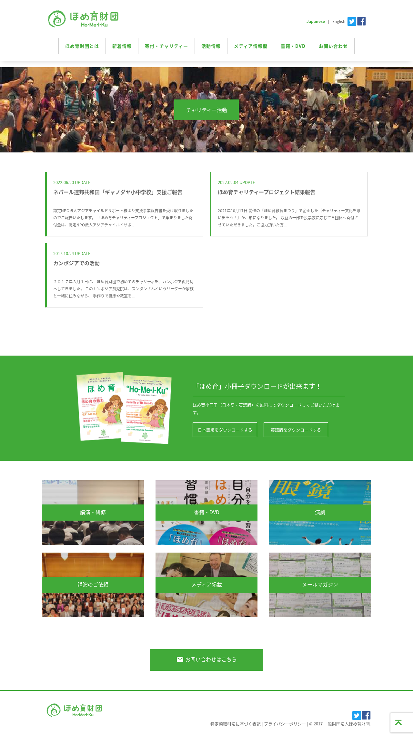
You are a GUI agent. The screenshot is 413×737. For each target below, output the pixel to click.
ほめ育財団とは (82, 46)
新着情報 (122, 46)
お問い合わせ (333, 46)
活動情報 (211, 46)
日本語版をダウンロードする (225, 430)
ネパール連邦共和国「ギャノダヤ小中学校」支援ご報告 (117, 192)
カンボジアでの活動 (76, 263)
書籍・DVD (293, 46)
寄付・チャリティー (166, 46)
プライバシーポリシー (285, 724)
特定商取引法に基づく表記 (235, 724)
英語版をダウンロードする (296, 430)
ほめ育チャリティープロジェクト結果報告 (266, 192)
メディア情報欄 (250, 46)
